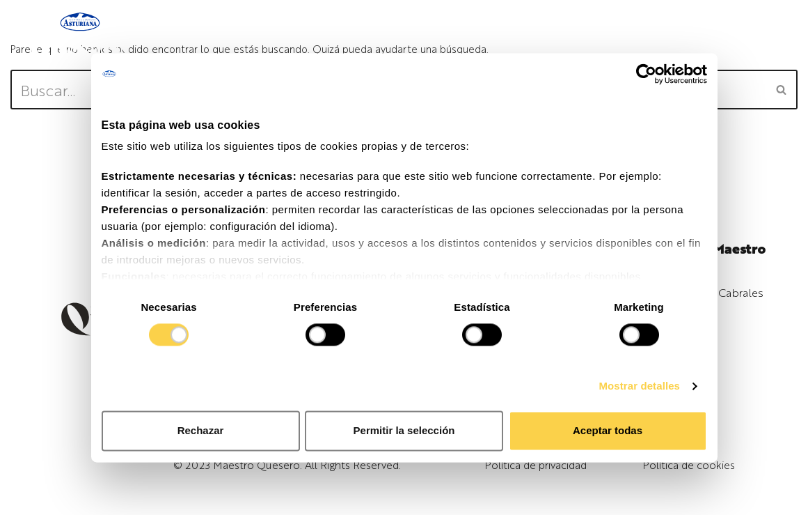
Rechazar (200, 430)
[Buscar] (782, 89)
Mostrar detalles (639, 386)
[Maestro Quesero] (80, 39)
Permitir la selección (404, 430)
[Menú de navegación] (698, 39)
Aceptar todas (607, 430)
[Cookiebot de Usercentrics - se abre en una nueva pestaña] (646, 73)
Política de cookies (688, 464)
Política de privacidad (535, 464)
